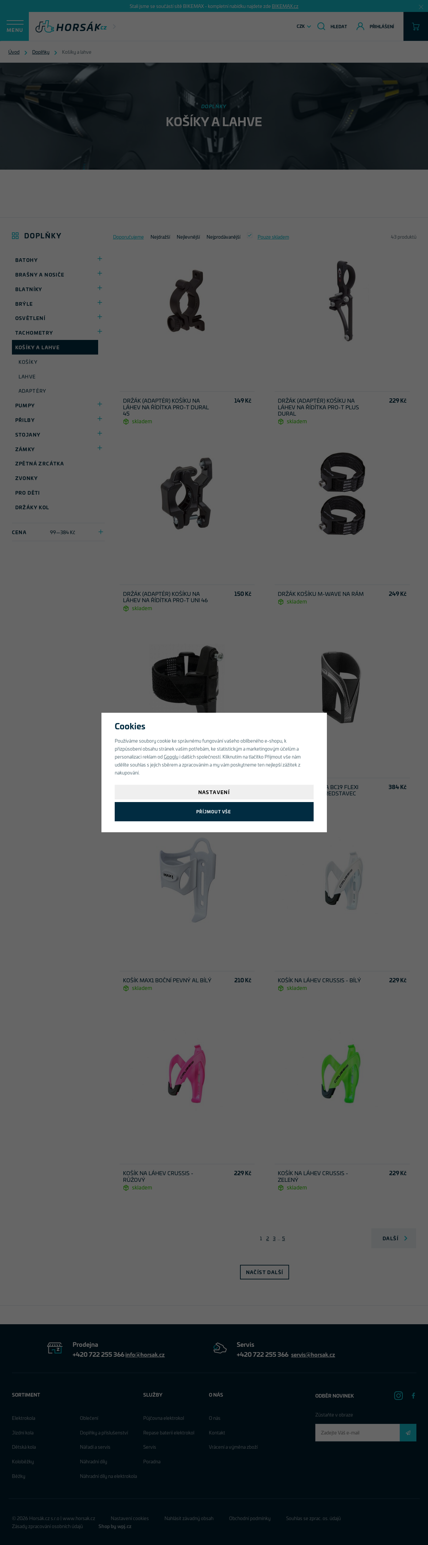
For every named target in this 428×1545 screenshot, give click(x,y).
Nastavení (214, 791)
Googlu (171, 756)
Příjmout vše (214, 811)
